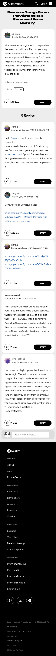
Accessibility (12, 636)
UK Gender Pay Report (15, 650)
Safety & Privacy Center (22, 622)
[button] (7, 102)
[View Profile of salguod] (15, 33)
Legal (9, 622)
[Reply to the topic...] (30, 435)
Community (13, 4)
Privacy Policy (12, 626)
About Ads (27, 631)
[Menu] (51, 3)
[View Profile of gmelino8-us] (18, 358)
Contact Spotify (15, 549)
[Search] (36, 3)
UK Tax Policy (12, 645)
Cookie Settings (13, 631)
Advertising (13, 504)
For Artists (12, 491)
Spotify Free (13, 588)
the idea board (14, 154)
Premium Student (16, 582)
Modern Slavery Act (14, 641)
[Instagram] (10, 600)
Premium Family (15, 576)
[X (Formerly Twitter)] (20, 600)
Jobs (9, 471)
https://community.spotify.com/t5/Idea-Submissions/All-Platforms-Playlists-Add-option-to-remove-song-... (26, 217)
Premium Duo (14, 570)
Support (11, 530)
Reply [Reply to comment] (43, 181)
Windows (19, 89)
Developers (13, 497)
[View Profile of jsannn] (14, 126)
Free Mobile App (16, 543)
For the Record (14, 477)
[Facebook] (29, 600)
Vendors (11, 516)
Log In (44, 3)
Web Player (13, 537)
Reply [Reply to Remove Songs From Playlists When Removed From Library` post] (43, 102)
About (10, 464)
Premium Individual (17, 563)
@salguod (15, 138)
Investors (12, 510)
